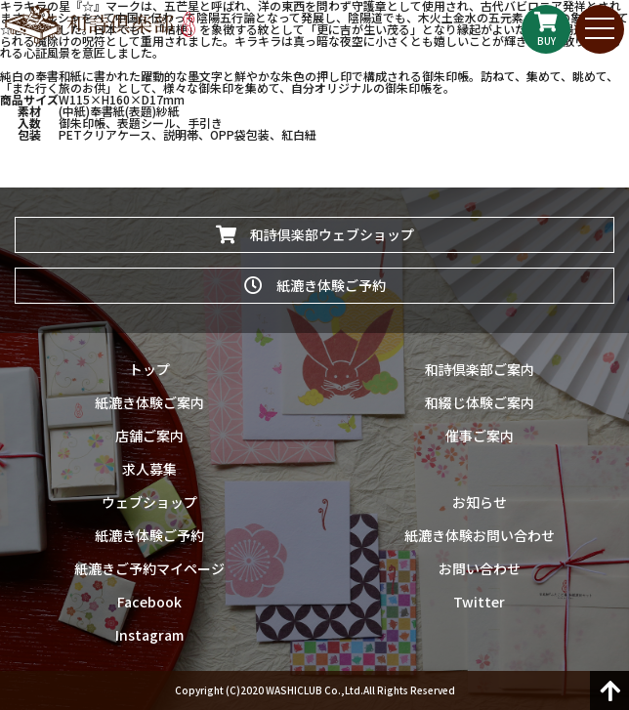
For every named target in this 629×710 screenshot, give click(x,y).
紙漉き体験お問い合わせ (479, 535)
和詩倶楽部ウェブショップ (315, 234)
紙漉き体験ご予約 (315, 285)
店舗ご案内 (149, 435)
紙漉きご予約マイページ (149, 568)
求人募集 (149, 469)
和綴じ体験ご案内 (479, 402)
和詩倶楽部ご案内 (479, 369)
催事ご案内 (479, 435)
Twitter (479, 601)
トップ (149, 369)
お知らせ (479, 502)
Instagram (149, 635)
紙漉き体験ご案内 (149, 402)
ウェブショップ (149, 502)
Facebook (149, 601)
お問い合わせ (480, 568)
